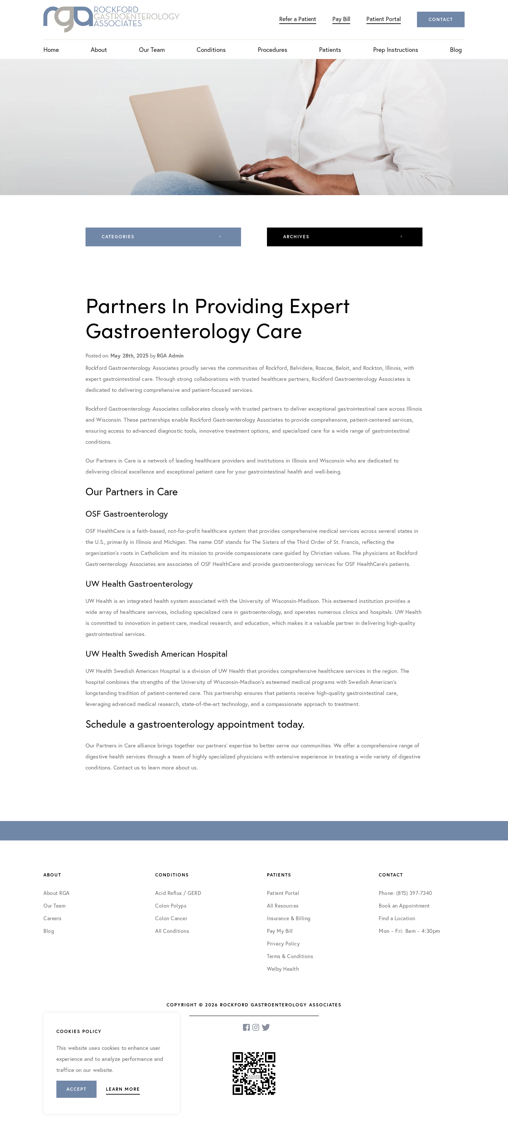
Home (51, 49)
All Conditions (172, 930)
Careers (52, 918)
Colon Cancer (171, 918)
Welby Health (283, 968)
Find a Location (397, 918)
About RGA (56, 892)
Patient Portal (383, 19)
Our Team (152, 49)
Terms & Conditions (291, 956)
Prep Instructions (395, 49)
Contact (441, 19)
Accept (76, 1089)
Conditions (211, 49)
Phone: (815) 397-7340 (405, 892)
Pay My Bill (280, 930)
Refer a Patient (297, 19)
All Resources (283, 905)
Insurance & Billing (289, 918)
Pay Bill (341, 19)
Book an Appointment (404, 905)
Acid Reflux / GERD (178, 892)
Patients (330, 49)
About (99, 49)
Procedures (272, 49)
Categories (118, 237)
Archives (296, 237)
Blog (456, 49)
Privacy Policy (283, 943)
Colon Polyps (170, 905)
